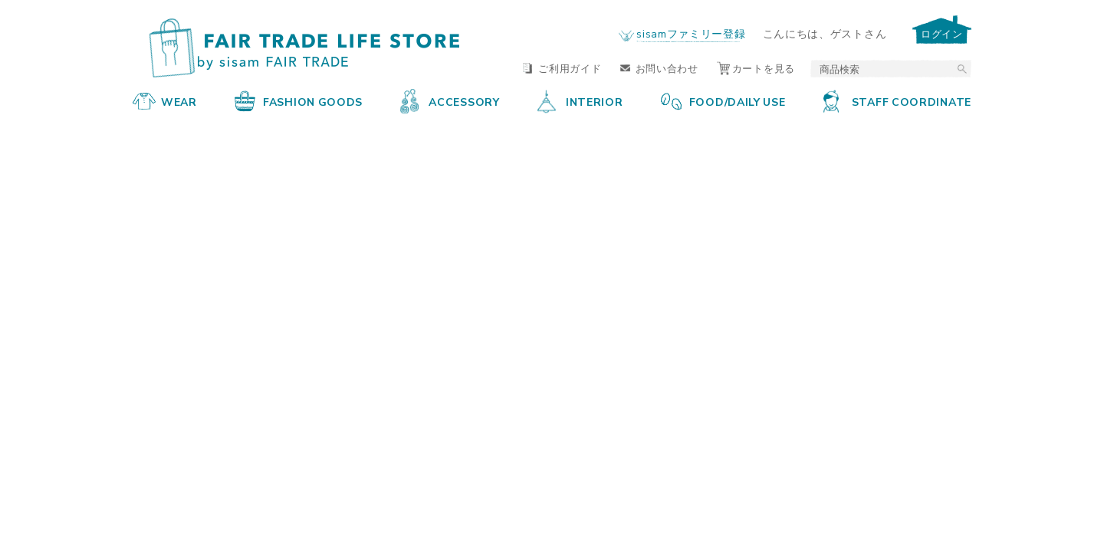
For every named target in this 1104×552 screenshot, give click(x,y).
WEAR (165, 101)
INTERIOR (580, 101)
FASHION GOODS (299, 101)
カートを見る (756, 68)
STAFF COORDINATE (897, 101)
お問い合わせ (659, 68)
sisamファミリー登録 (690, 33)
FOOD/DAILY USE (723, 101)
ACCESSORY (449, 101)
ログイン (942, 33)
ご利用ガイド (562, 68)
